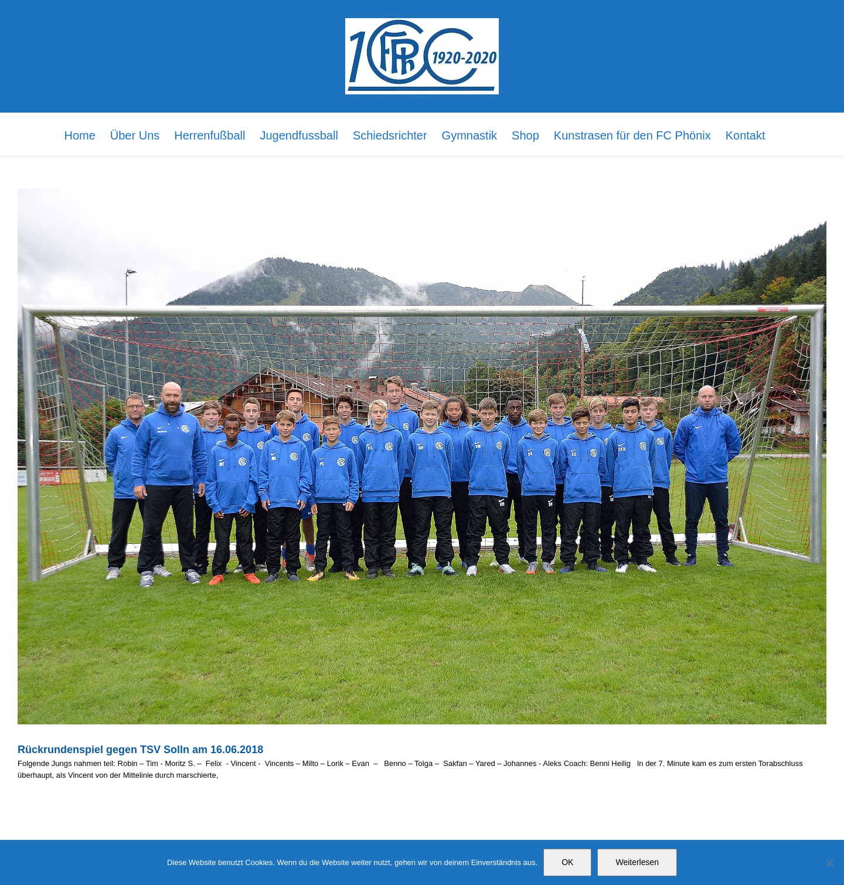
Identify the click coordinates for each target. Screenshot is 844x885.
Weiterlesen (637, 862)
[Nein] (829, 863)
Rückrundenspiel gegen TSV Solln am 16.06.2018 (140, 749)
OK (567, 862)
